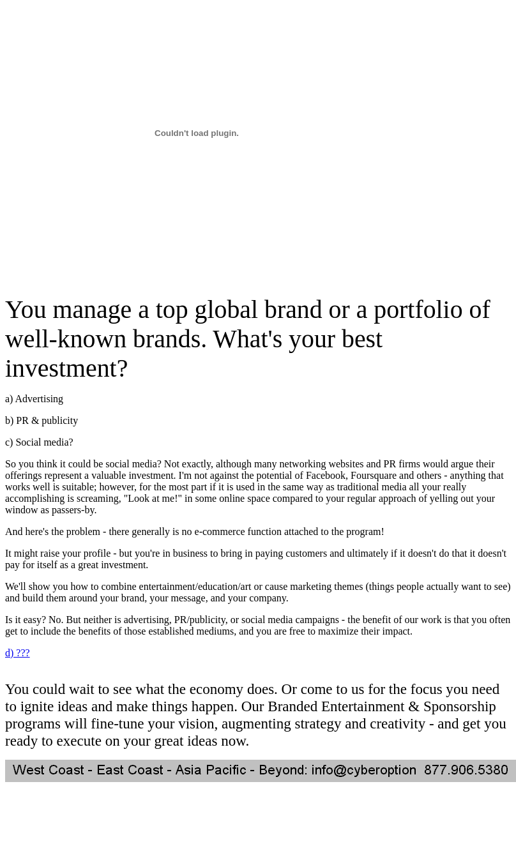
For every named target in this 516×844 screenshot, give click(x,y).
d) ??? (17, 652)
